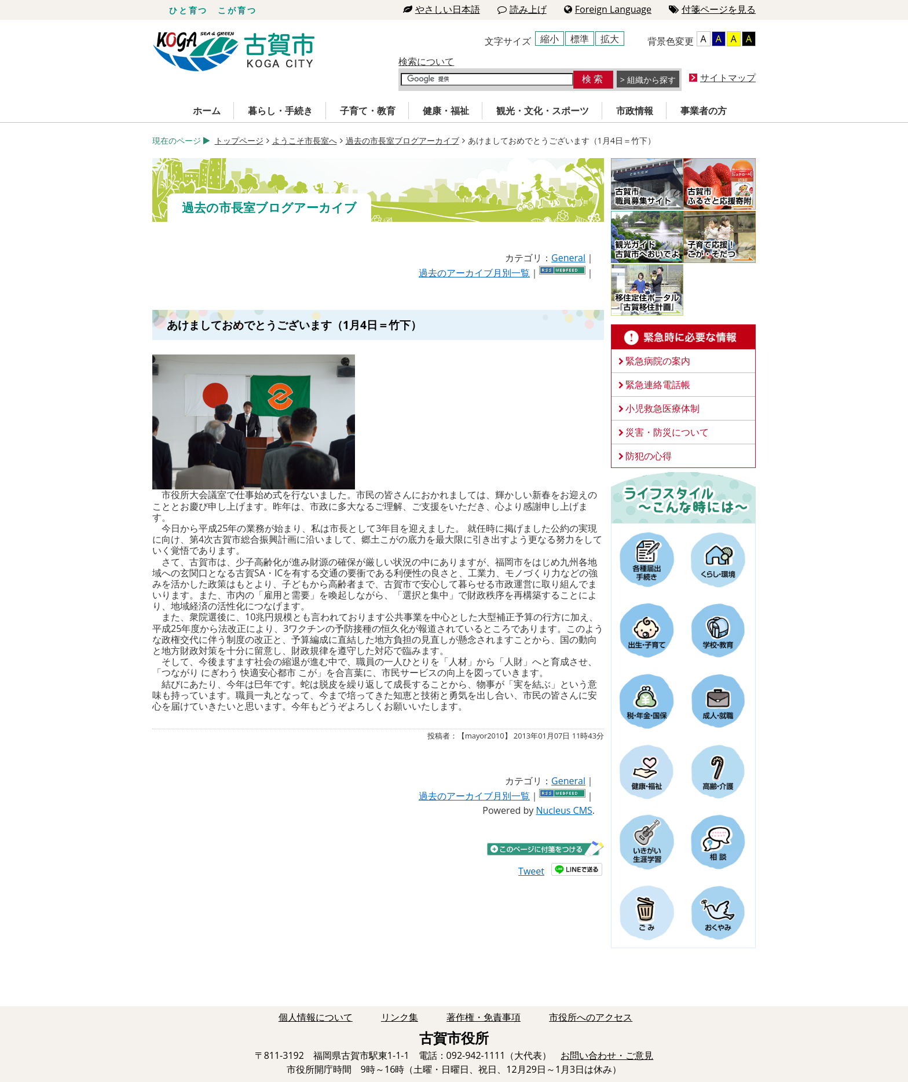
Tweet (531, 871)
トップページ (239, 140)
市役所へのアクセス (590, 1017)
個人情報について (316, 1017)
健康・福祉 (446, 110)
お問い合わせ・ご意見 (607, 1055)
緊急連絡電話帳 (657, 384)
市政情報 (634, 110)
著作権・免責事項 (483, 1017)
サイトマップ (728, 77)
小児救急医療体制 (662, 408)
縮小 (549, 38)
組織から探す (651, 79)
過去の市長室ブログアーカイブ (402, 140)
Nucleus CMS (564, 810)
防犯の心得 (648, 455)
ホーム (207, 110)
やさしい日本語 (441, 9)
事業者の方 (703, 110)
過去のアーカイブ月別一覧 (474, 272)
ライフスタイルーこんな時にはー (683, 497)
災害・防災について (667, 432)
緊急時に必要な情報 (683, 337)
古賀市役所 (233, 51)
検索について (426, 61)
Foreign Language (607, 9)
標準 (579, 38)
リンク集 (399, 1017)
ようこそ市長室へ (304, 140)
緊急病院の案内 (657, 360)
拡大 (610, 38)
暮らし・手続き (280, 110)
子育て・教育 (368, 110)
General (568, 257)
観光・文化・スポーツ (542, 110)
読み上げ (522, 9)
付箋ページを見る (712, 9)
